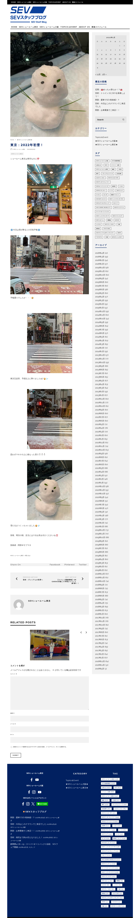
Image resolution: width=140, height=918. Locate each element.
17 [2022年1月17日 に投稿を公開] (97, 58)
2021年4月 (99, 472)
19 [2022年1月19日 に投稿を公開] (106, 58)
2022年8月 (99, 413)
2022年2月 (99, 435)
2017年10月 (100, 625)
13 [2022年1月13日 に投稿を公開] (110, 54)
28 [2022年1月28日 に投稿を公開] (115, 63)
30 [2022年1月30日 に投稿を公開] (124, 63)
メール (13, 723)
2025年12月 (100, 267)
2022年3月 (99, 432)
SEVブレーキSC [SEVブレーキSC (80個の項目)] (109, 224)
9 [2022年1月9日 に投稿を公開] (124, 50)
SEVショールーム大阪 (40, 2)
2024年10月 (100, 318)
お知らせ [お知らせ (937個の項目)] (98, 165)
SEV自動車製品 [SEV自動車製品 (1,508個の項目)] (116, 160)
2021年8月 (99, 457)
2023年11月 (100, 359)
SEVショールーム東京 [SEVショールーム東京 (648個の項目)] (102, 169)
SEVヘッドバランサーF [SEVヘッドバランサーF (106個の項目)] (102, 215)
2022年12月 (100, 399)
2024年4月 (99, 340)
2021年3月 (99, 475)
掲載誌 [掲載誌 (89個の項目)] (109, 220)
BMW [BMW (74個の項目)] (119, 232)
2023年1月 (99, 395)
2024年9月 (99, 322)
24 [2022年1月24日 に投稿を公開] (97, 63)
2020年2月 (99, 523)
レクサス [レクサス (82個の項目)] (98, 224)
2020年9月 (99, 497)
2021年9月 (99, 453)
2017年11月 (100, 621)
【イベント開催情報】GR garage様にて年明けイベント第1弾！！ (65, 581)
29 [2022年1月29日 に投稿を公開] (119, 63)
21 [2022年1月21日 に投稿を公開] (115, 58)
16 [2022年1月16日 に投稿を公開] (124, 54)
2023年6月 (99, 377)
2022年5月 (99, 424)
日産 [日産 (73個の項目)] (107, 237)
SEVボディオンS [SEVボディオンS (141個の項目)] (101, 199)
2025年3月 (99, 300)
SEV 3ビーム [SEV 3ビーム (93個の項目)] (100, 220)
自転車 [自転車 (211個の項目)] (113, 186)
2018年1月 (99, 614)
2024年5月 (99, 337)
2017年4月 (99, 647)
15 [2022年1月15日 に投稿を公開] (119, 54)
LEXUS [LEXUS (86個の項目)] (117, 220)
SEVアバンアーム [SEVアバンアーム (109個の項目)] (119, 207)
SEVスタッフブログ (36, 811)
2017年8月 (99, 632)
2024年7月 (99, 329)
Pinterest (70, 565)
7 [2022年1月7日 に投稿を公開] (115, 50)
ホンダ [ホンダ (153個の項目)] (105, 194)
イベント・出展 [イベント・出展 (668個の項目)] (115, 165)
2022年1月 (99, 439)
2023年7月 (99, 373)
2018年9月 (99, 585)
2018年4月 (99, 603)
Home (13, 2)
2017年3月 (99, 650)
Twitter (83, 565)
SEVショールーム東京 (24, 2)
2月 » (104, 74)
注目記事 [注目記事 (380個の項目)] (119, 173)
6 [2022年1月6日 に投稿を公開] (110, 50)
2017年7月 (99, 636)
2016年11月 (100, 665)
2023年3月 (99, 388)
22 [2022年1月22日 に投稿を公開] (119, 58)
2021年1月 (99, 483)
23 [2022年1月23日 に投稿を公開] (124, 58)
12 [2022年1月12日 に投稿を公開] (106, 54)
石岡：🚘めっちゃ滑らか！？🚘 (108, 89)
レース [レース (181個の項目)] (111, 190)
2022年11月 (100, 402)
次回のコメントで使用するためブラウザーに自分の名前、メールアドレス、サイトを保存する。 (40, 746)
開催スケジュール (77, 2)
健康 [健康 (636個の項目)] (113, 169)
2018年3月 (99, 607)
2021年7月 (99, 461)
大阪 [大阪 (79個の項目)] (119, 224)
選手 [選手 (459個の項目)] (97, 173)
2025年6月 (99, 289)
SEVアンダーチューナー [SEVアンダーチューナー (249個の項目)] (102, 182)
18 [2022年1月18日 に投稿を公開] (101, 58)
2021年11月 (100, 446)
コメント (13, 673)
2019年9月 (99, 541)
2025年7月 (99, 286)
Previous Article (30, 577)
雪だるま (27, 555)
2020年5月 (99, 512)
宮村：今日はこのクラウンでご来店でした (28, 824)
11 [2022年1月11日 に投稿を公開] (101, 54)
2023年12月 (100, 355)
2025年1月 (99, 308)
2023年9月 (99, 366)
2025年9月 (99, 278)
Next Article (70, 577)
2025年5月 (99, 293)
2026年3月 (99, 257)
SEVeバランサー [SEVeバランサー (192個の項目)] (101, 190)
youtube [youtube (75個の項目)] (107, 228)
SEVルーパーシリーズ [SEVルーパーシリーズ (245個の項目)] (102, 186)
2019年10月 (100, 537)
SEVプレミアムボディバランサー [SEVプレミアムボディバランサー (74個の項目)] (105, 232)
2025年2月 (99, 304)
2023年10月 (100, 362)
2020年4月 (99, 515)
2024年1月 (99, 351)
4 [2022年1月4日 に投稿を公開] (101, 50)
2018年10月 (100, 581)
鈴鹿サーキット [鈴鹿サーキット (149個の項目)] (115, 194)
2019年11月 (100, 534)
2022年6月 (99, 421)
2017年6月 (99, 639)
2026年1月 (99, 264)
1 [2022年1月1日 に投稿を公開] (119, 45)
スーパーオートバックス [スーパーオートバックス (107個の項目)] (102, 211)
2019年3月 (99, 563)
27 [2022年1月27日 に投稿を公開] (110, 63)
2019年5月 (99, 556)
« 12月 (98, 74)
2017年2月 (99, 654)
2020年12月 (100, 486)
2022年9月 (99, 410)
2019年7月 (99, 548)
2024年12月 (100, 311)
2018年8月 (99, 588)
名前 (12, 713)
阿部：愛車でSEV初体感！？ (107, 100)
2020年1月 (99, 526)
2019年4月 (99, 559)
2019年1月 (99, 570)
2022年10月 (100, 406)
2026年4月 (99, 253)
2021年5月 (99, 468)
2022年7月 (99, 417)
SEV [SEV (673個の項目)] (106, 165)
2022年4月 (99, 428)
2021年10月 (100, 450)
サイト (12, 734)
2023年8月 (99, 370)
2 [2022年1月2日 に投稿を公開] (124, 45)
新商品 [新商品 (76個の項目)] (98, 228)
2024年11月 (100, 315)
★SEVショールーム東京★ (17, 153)
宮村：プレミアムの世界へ (33, 580)
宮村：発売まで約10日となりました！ (26, 837)
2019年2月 (99, 566)
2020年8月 (99, 501)
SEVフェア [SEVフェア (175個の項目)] (120, 190)
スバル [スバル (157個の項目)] (98, 194)
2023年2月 (99, 391)
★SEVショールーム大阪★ (106, 141)
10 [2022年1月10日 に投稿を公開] (97, 54)
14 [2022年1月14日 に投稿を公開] (115, 54)
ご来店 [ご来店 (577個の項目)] (120, 169)
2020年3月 (99, 519)
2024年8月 (99, 326)
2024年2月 (99, 348)
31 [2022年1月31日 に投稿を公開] (97, 67)
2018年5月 (99, 599)
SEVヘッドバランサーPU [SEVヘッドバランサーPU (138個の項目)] (116, 199)
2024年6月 (99, 333)
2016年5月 (99, 669)
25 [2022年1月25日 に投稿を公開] (101, 63)
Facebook (55, 565)
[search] (123, 120)
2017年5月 (99, 643)
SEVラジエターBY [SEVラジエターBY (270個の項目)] (113, 177)
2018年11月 (100, 577)
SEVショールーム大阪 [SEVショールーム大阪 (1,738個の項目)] (102, 160)
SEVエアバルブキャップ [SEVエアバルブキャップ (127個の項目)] (102, 203)
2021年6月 (99, 464)
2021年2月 (99, 479)
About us (66, 2)
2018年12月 (100, 574)
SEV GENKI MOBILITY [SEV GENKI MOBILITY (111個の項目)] (103, 207)
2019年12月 (100, 530)
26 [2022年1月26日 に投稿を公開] (106, 63)
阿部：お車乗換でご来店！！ (107, 110)
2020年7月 (99, 504)
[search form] (111, 120)
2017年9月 (99, 628)
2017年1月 (99, 658)
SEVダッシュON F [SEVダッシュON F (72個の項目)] (117, 237)
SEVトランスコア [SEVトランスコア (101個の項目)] (117, 215)
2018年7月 (99, 592)
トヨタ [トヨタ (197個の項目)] (121, 186)
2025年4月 (99, 297)
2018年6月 (99, 596)
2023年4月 (99, 384)
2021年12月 (100, 442)
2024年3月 (99, 344)
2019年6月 (99, 552)
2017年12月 (100, 618)
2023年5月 (99, 381)
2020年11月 (100, 490)
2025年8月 (99, 282)
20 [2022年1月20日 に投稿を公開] (111, 58)
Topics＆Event (54, 2)
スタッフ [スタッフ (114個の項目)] (115, 203)
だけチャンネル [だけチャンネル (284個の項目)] (100, 177)
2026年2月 (99, 260)
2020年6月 (99, 508)
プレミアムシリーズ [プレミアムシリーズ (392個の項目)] (108, 173)
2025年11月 (100, 271)
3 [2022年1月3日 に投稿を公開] (97, 50)
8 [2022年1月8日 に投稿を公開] (119, 50)
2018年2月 (99, 610)
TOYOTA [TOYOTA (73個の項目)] (99, 237)
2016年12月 (100, 661)
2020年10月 (100, 493)
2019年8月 (99, 545)
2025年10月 (100, 275)
